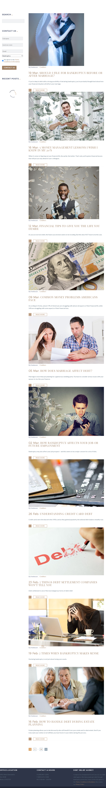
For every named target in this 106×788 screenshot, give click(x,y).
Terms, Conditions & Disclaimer (85, 782)
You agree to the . (12, 60)
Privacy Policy (80, 784)
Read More (40, 90)
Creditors (43, 67)
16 (41, 749)
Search (22, 21)
